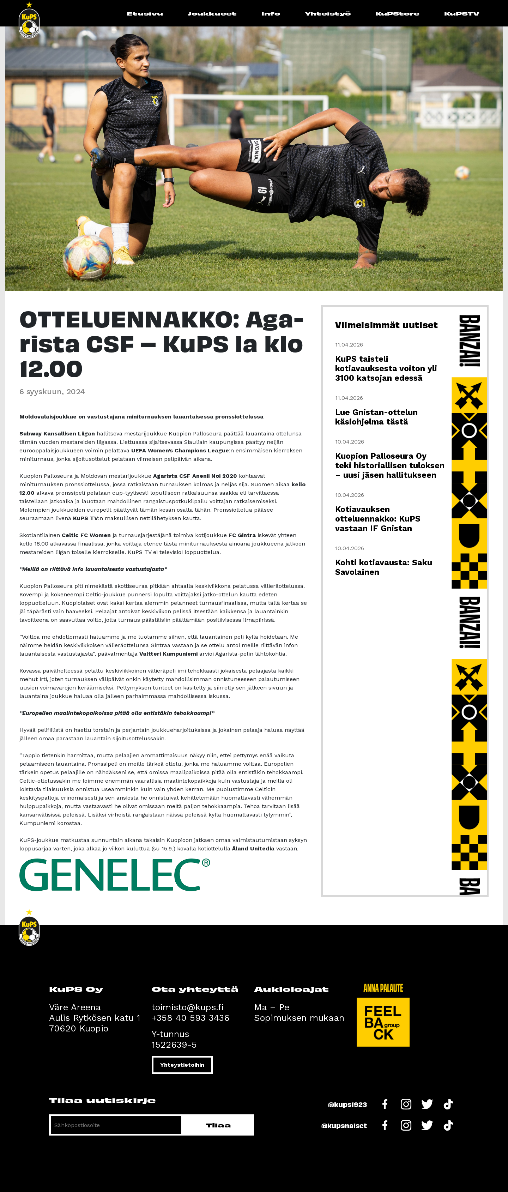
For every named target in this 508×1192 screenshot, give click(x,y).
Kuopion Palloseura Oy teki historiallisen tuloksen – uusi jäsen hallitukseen (390, 465)
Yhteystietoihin (182, 1064)
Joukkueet (212, 13)
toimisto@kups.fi (188, 1007)
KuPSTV (461, 13)
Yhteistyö (328, 13)
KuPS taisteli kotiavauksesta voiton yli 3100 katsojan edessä (386, 368)
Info (270, 13)
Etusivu (145, 13)
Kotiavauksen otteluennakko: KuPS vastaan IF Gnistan (378, 519)
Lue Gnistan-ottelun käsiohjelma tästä (376, 417)
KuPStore (397, 13)
